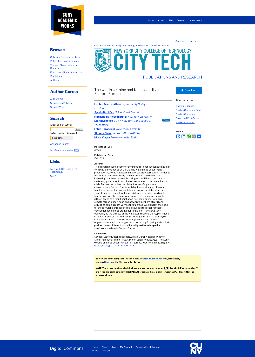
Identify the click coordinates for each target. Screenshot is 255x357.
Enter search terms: (61, 124)
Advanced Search (59, 144)
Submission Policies (61, 103)
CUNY (53, 175)
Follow (166, 120)
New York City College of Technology (118, 45)
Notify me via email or (64, 150)
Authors (54, 80)
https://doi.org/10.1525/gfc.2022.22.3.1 (115, 245)
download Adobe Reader (152, 258)
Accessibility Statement (148, 347)
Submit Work (57, 107)
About (105, 347)
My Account (126, 347)
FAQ (114, 347)
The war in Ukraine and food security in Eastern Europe (127, 92)
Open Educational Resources (66, 72)
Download (188, 90)
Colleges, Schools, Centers (65, 57)
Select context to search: (64, 133)
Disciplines (56, 76)
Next (192, 41)
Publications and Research (150, 45)
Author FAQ (56, 99)
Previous (180, 41)
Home (96, 45)
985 (167, 45)
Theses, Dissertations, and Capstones (64, 66)
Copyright (105, 350)
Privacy (95, 350)
